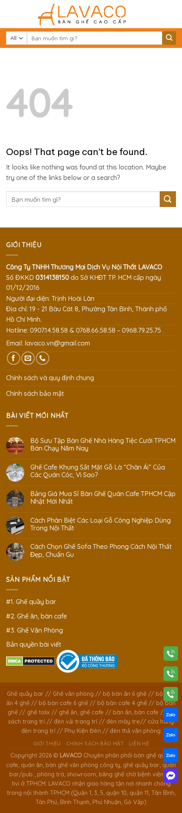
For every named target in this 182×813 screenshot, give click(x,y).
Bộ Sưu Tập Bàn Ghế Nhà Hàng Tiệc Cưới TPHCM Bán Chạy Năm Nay (103, 444)
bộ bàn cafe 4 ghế (122, 703)
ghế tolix (38, 712)
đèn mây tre (123, 721)
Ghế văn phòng (73, 693)
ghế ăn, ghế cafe (81, 712)
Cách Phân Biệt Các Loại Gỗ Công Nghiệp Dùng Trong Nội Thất (100, 524)
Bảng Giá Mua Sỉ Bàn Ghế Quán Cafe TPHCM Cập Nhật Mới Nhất (103, 497)
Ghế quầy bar (25, 693)
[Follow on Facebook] (13, 358)
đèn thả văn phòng (135, 730)
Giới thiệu (47, 744)
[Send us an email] (28, 358)
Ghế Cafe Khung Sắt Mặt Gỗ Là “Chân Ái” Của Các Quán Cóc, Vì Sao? (97, 471)
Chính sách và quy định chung (50, 378)
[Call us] (42, 358)
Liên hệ (139, 744)
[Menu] (11, 14)
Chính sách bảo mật (35, 393)
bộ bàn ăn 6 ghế (124, 693)
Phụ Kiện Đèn (82, 730)
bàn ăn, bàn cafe (136, 712)
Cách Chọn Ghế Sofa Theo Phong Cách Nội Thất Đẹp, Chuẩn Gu (101, 550)
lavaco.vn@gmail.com (57, 343)
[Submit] (169, 38)
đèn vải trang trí (75, 721)
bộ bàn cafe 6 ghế (63, 703)
